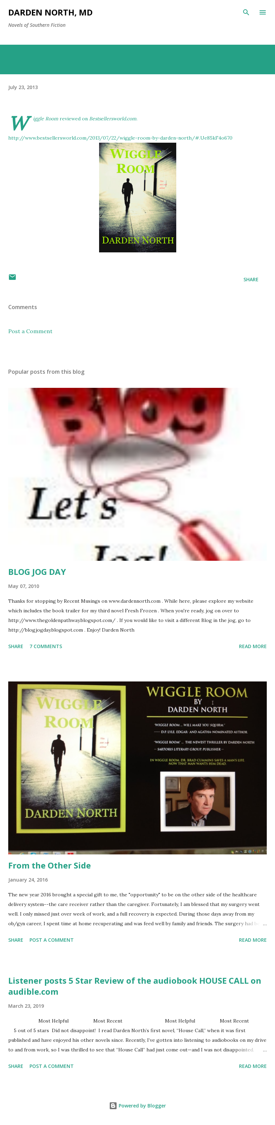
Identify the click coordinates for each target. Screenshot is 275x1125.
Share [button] (251, 279)
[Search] (246, 12)
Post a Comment (30, 331)
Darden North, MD (50, 12)
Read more (253, 646)
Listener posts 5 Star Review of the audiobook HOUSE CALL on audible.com (134, 986)
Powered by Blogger (137, 1105)
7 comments (45, 646)
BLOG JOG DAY (37, 571)
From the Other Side (49, 865)
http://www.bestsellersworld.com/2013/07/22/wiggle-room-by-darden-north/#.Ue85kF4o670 (120, 138)
